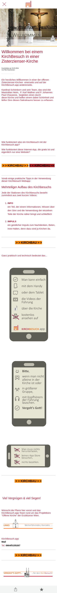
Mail (4, 541)
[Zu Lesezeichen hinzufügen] (41, 589)
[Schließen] (4, 4)
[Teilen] (15, 589)
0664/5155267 (13, 545)
